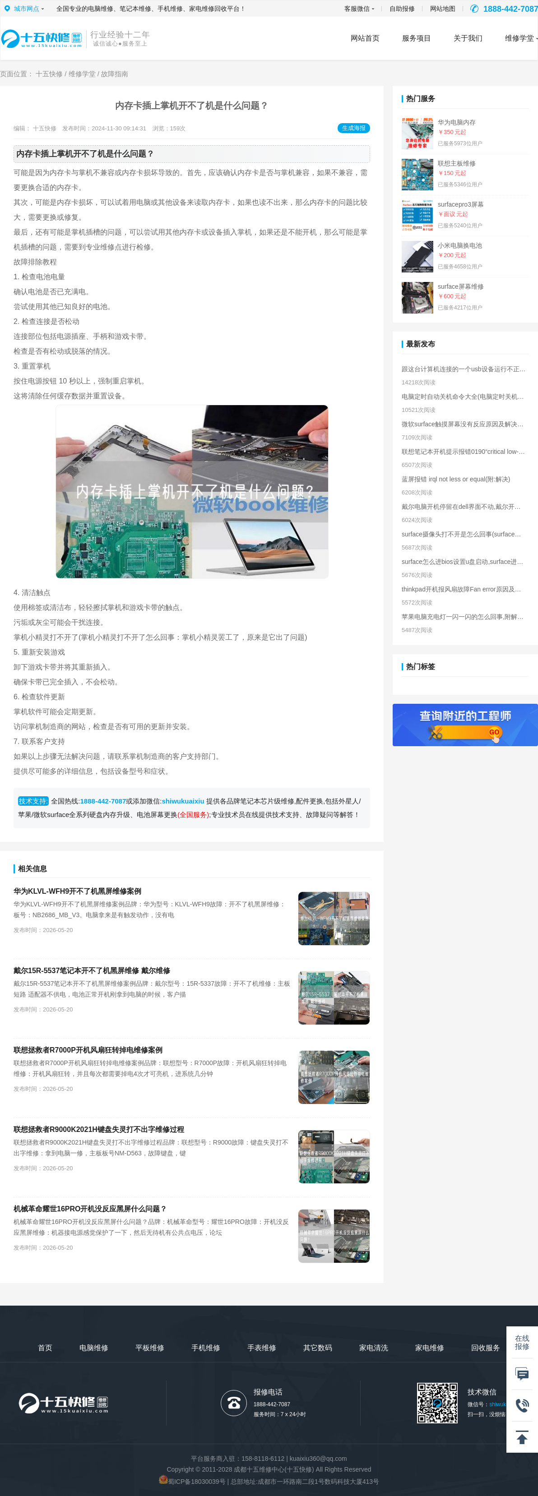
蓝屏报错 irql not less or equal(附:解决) (456, 479)
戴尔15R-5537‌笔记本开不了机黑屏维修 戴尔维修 (92, 970)
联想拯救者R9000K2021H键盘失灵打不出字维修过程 (99, 1129)
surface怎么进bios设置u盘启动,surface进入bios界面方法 (464, 561)
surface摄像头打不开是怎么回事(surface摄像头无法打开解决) (464, 534)
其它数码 (317, 1348)
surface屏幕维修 (461, 286)
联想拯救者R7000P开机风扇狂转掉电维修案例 (88, 1050)
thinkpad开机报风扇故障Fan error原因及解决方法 (464, 589)
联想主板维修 (457, 163)
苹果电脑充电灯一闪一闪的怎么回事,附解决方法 (464, 616)
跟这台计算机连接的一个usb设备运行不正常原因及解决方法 (464, 369)
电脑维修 (93, 1348)
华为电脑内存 (457, 122)
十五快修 (49, 74)
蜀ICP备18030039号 (197, 1481)
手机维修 (205, 1348)
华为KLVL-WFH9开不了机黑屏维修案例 (77, 891)
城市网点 (26, 8)
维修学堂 (82, 74)
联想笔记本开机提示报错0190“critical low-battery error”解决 (464, 451)
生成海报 (354, 128)
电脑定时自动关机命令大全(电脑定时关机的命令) (464, 396)
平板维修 (149, 1348)
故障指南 (114, 74)
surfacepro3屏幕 (461, 204)
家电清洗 (373, 1348)
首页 (45, 1348)
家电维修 (429, 1348)
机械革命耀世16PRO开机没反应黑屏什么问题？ (90, 1209)
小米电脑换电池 (460, 245)
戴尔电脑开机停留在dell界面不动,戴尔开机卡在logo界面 (464, 506)
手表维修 (261, 1348)
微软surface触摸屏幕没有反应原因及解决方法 (464, 424)
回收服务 (485, 1348)
